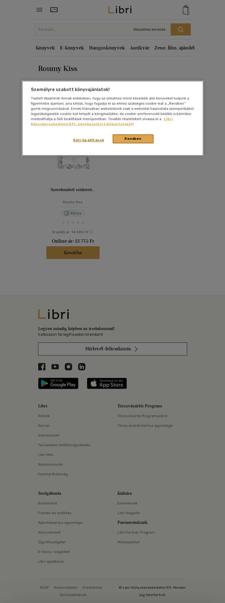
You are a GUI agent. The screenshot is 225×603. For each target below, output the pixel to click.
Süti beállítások (88, 140)
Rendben (132, 138)
